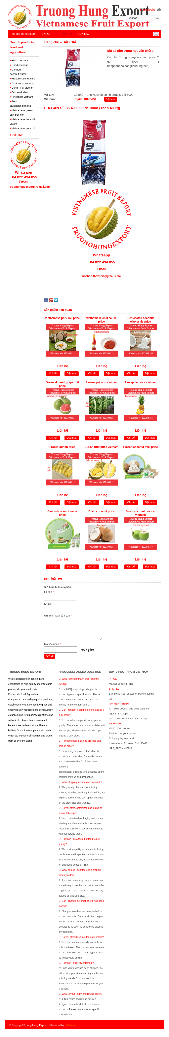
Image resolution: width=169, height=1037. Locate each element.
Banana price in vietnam (101, 382)
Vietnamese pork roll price (62, 318)
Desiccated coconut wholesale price (140, 319)
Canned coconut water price (62, 513)
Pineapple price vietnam (140, 382)
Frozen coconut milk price (140, 446)
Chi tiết (53, 373)
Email (48, 603)
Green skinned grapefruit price (62, 384)
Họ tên (49, 591)
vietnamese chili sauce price (101, 319)
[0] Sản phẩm (147, 9)
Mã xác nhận (52, 644)
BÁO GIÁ (66, 33)
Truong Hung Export (23, 33)
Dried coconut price (101, 511)
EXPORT (47, 33)
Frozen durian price (62, 446)
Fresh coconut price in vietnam (140, 513)
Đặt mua (110, 99)
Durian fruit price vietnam (101, 446)
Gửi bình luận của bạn (58, 615)
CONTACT (84, 33)
